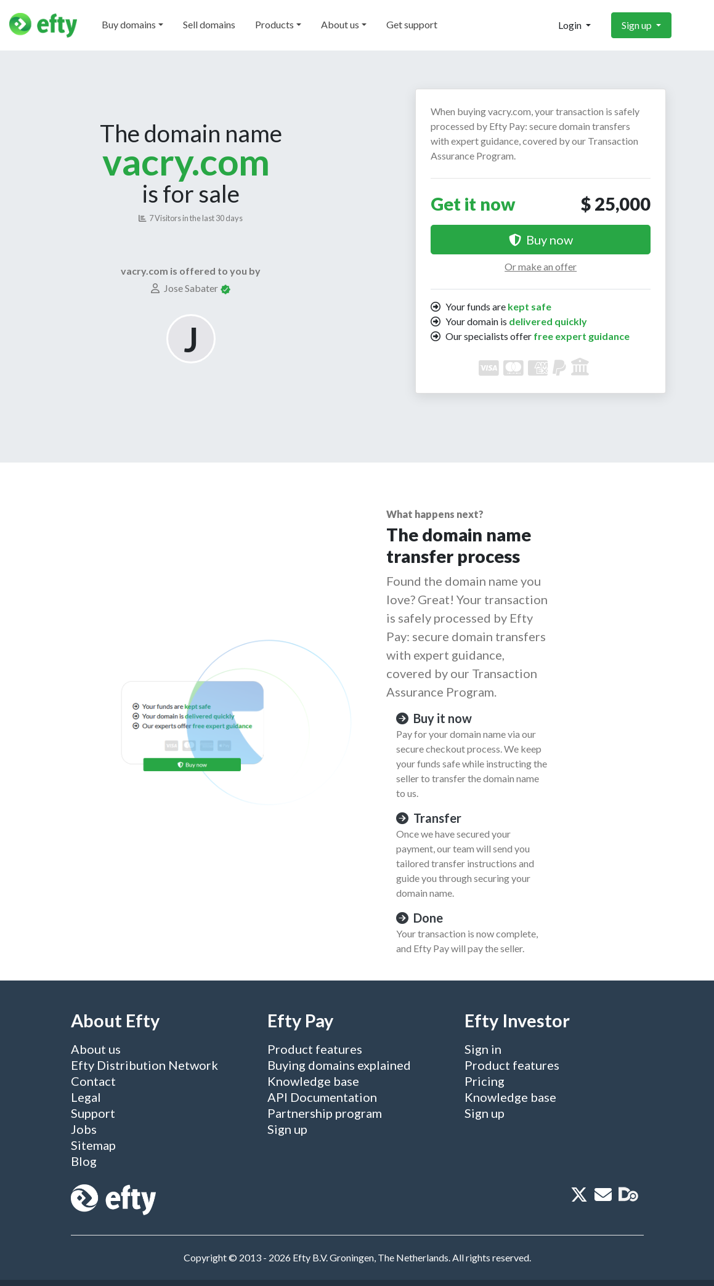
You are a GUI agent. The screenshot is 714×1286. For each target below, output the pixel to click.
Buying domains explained (339, 1065)
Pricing (485, 1081)
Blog (84, 1161)
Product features (314, 1048)
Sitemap (93, 1145)
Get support (411, 24)
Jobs (84, 1129)
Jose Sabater (185, 288)
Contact (93, 1081)
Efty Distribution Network (144, 1065)
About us (340, 24)
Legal (86, 1097)
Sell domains (209, 24)
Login (570, 25)
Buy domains (129, 24)
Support (93, 1113)
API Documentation (322, 1097)
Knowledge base (313, 1081)
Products (274, 24)
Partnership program (324, 1113)
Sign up (638, 25)
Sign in (483, 1048)
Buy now (541, 239)
